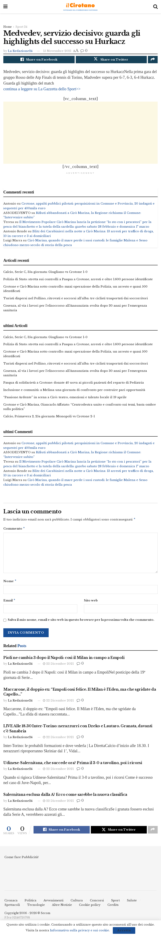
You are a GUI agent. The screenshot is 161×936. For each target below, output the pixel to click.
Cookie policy (89, 908)
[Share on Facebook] (39, 60)
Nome (10, 583)
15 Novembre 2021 (57, 51)
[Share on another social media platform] (153, 60)
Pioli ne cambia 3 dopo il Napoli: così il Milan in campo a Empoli (63, 660)
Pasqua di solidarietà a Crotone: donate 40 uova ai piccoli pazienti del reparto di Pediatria (73, 384)
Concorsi (97, 904)
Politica (30, 904)
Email (9, 603)
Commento (14, 530)
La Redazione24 (20, 51)
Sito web (91, 603)
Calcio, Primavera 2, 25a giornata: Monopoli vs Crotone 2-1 (49, 417)
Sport (115, 904)
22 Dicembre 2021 (58, 666)
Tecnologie (36, 908)
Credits (113, 908)
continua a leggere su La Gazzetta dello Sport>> (42, 90)
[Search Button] (155, 6)
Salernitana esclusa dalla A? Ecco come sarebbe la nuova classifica (65, 797)
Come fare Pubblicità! (21, 861)
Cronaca (11, 904)
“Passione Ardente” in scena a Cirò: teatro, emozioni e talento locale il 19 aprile (65, 398)
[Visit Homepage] (80, 7)
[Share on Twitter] (111, 60)
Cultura (77, 904)
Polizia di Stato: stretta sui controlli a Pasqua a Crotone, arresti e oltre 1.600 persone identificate (78, 280)
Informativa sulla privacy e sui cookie (79, 930)
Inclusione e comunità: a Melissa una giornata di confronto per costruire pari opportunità (74, 391)
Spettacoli (12, 908)
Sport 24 (21, 26)
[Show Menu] (5, 6)
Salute (132, 904)
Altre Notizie (62, 908)
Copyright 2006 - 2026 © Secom (27, 916)
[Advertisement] (80, 134)
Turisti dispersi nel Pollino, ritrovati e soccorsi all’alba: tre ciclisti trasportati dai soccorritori (75, 299)
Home (7, 26)
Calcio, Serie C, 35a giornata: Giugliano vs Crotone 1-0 (45, 273)
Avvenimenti (54, 904)
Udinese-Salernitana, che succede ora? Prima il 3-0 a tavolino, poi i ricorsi (72, 765)
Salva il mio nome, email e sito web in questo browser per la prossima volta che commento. (81, 623)
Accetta (124, 930)
